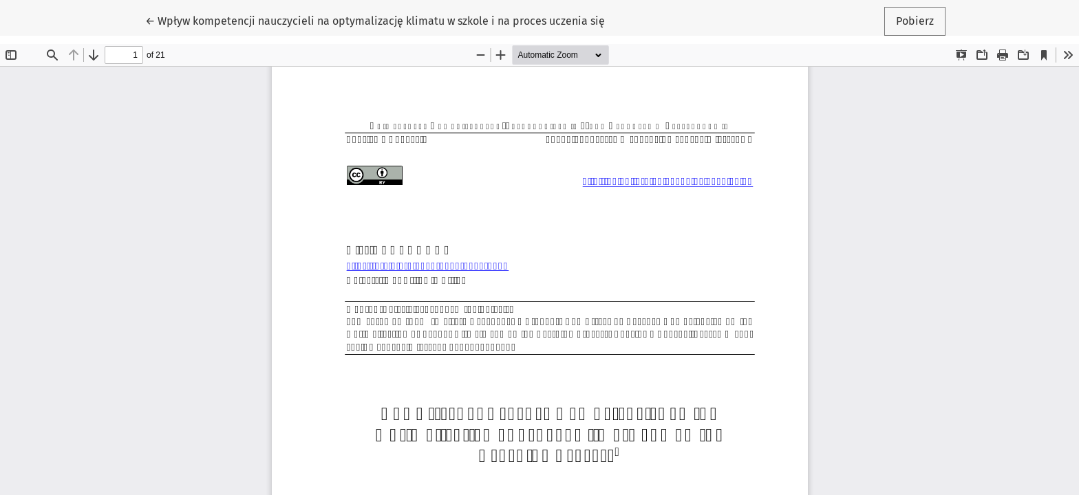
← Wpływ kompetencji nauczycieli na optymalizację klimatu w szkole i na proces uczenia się (375, 20)
